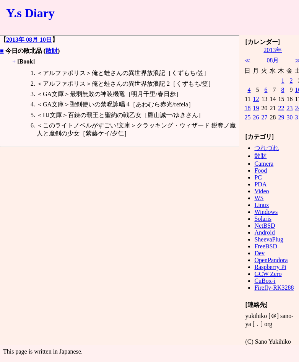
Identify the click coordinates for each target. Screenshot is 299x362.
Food (260, 170)
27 (264, 117)
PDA (260, 184)
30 (289, 117)
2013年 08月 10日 (29, 39)
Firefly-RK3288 (274, 287)
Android (264, 232)
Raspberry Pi (270, 267)
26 (256, 117)
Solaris (262, 218)
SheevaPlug (268, 239)
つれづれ (266, 148)
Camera (263, 163)
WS (258, 198)
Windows (266, 212)
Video (261, 191)
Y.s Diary (30, 13)
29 (281, 117)
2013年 (272, 50)
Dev (259, 253)
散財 (52, 50)
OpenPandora (271, 260)
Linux (261, 205)
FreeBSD (265, 246)
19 (256, 108)
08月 (272, 60)
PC (258, 177)
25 (247, 117)
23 (289, 108)
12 (256, 99)
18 (247, 108)
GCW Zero (267, 274)
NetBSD (264, 225)
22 (281, 108)
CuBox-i (264, 280)
